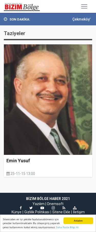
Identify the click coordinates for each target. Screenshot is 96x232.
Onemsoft (55, 204)
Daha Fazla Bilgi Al (67, 227)
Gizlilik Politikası (36, 212)
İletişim (79, 212)
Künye (17, 212)
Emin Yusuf (18, 160)
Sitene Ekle (61, 212)
